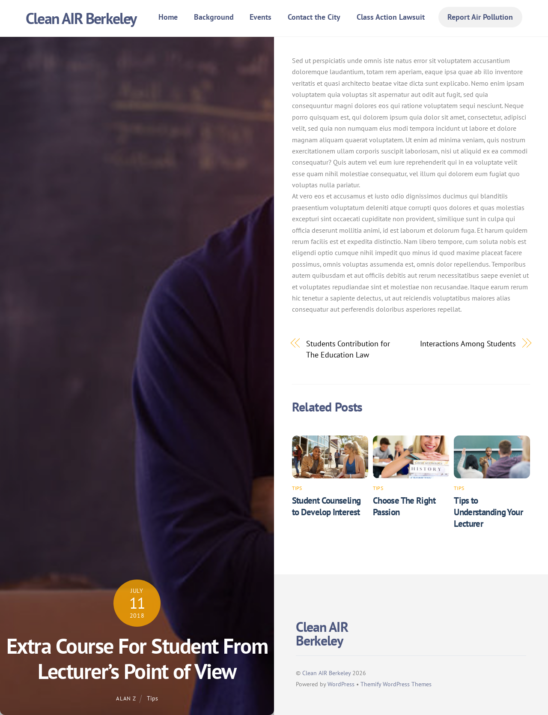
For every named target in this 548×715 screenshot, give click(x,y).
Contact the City (314, 17)
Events (260, 17)
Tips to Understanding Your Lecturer (488, 512)
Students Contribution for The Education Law (348, 349)
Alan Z (126, 698)
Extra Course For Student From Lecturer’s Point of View (137, 658)
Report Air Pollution (480, 17)
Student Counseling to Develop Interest (326, 506)
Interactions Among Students (468, 343)
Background (214, 17)
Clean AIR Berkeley (326, 673)
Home (168, 17)
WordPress (341, 684)
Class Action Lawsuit (391, 17)
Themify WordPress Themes (396, 684)
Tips (152, 698)
